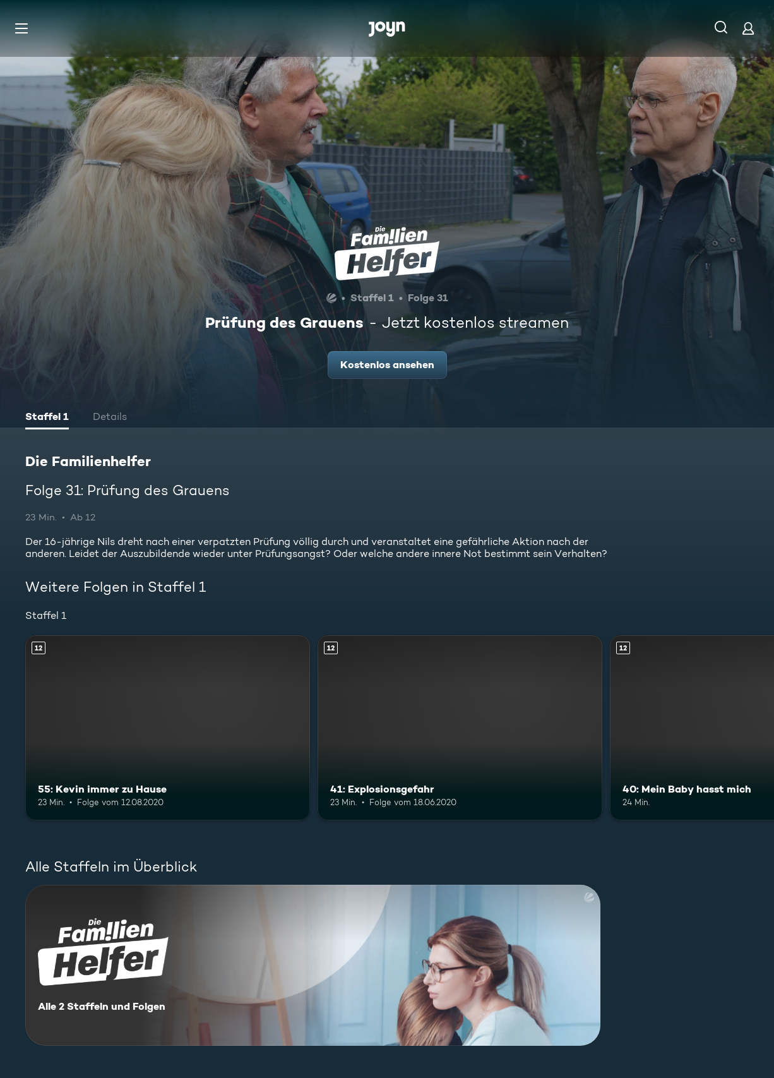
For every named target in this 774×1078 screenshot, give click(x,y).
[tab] (47, 418)
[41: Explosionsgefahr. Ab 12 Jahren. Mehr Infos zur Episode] (460, 727)
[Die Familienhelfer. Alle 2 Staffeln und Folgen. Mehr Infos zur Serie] (312, 965)
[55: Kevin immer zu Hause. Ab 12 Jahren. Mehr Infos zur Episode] (167, 727)
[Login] (748, 28)
